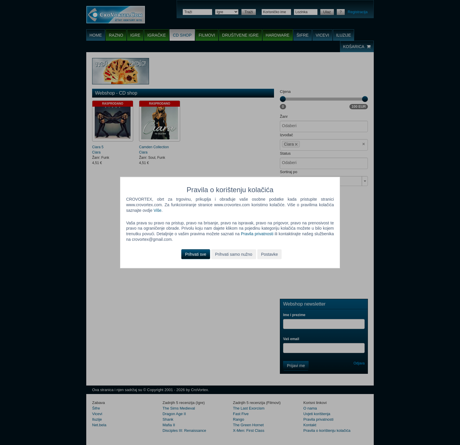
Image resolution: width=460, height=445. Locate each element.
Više (157, 210)
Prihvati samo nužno (233, 254)
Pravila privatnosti (257, 233)
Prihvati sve (195, 254)
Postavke (269, 254)
